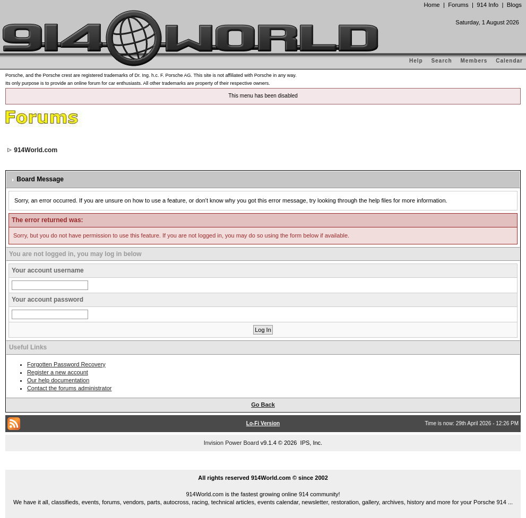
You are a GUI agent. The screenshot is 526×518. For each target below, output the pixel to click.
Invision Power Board (231, 443)
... (263, 465)
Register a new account (57, 372)
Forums (458, 5)
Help (416, 61)
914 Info (487, 5)
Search (441, 61)
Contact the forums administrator (69, 388)
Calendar (509, 61)
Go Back (263, 404)
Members (474, 61)
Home (431, 5)
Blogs (514, 5)
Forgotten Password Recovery (66, 364)
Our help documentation (58, 380)
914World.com (35, 150)
